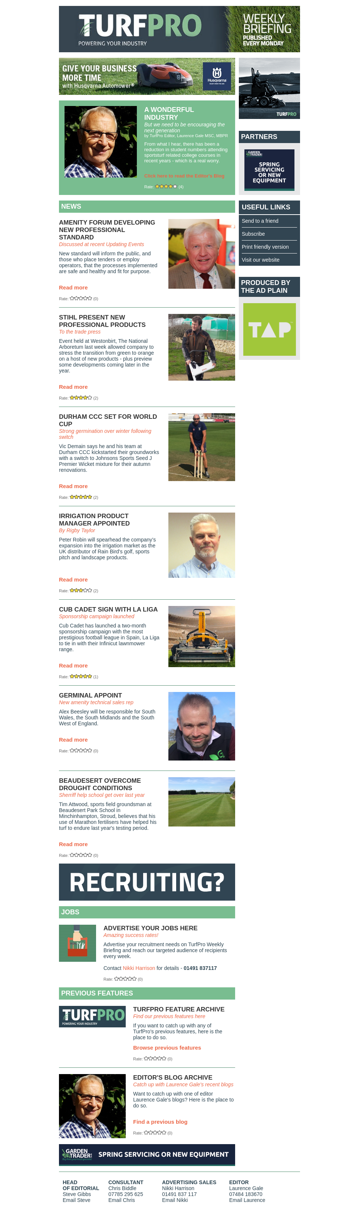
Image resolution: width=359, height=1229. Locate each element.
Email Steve (76, 1200)
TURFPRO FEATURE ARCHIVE (179, 1009)
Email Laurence (247, 1200)
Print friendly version (265, 247)
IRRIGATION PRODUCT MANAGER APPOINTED (94, 520)
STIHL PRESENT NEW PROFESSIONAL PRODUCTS (102, 321)
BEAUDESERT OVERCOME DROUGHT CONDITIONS (100, 784)
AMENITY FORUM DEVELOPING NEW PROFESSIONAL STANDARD (107, 230)
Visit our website (261, 260)
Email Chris (121, 1200)
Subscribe (253, 234)
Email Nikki (175, 1200)
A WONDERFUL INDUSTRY (169, 113)
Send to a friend (260, 221)
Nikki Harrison (139, 968)
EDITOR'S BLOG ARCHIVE (173, 1077)
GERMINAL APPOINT (90, 695)
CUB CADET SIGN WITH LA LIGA (108, 609)
